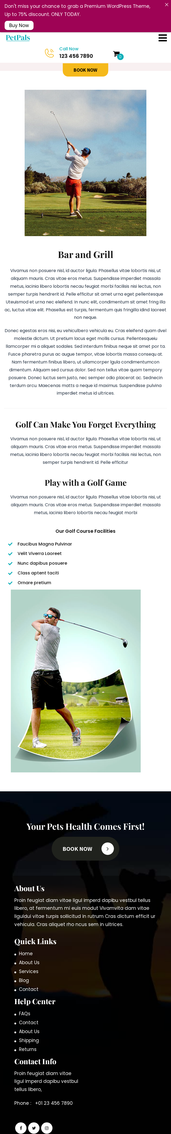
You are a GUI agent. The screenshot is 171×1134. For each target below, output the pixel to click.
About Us (29, 954)
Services (28, 963)
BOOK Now (85, 61)
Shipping (29, 1032)
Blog (24, 972)
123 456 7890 (70, 44)
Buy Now (19, 25)
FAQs (24, 1005)
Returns (28, 1041)
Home (26, 945)
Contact (28, 981)
